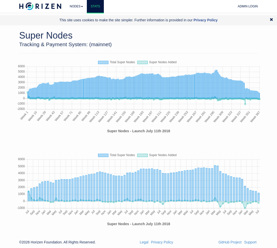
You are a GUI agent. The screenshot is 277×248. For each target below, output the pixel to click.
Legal (144, 242)
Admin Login (248, 6)
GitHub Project (229, 242)
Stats (95, 6)
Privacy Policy (162, 242)
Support (250, 242)
